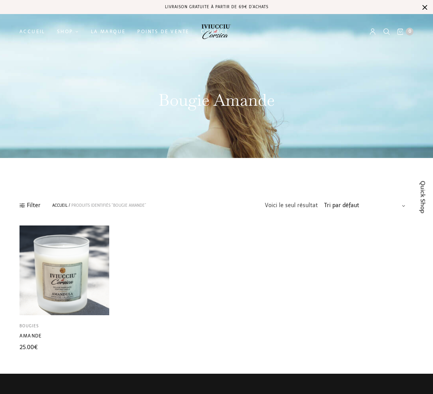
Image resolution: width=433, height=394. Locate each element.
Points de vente (163, 31)
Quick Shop (423, 197)
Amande (31, 336)
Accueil (32, 31)
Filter (30, 205)
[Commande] (365, 205)
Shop (65, 31)
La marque (108, 31)
